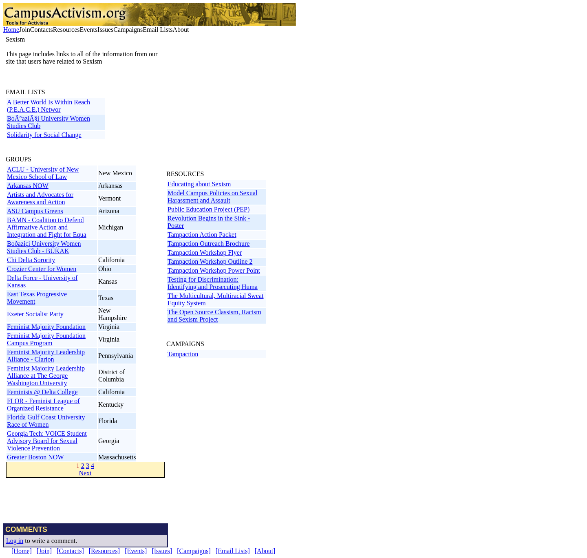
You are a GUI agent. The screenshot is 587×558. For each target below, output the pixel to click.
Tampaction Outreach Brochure (208, 243)
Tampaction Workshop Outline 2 (210, 261)
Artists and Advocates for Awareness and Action (40, 198)
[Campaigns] (194, 550)
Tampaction (183, 354)
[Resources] (104, 550)
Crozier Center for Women (41, 268)
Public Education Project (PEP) (208, 209)
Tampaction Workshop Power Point (214, 270)
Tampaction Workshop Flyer (205, 252)
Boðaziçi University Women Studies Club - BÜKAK (44, 247)
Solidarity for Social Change (44, 134)
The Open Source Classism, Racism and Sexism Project (214, 316)
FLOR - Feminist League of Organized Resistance (43, 404)
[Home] (21, 550)
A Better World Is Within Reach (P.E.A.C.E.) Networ (48, 106)
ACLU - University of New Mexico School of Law (43, 173)
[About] (265, 550)
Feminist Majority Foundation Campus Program (46, 339)
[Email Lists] (233, 550)
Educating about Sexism (199, 184)
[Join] (44, 550)
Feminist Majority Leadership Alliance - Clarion (46, 355)
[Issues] (162, 550)
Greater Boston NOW (35, 457)
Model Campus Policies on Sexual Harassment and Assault (212, 197)
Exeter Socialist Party (35, 314)
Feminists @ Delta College (42, 391)
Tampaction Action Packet (202, 234)
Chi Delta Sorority (31, 259)
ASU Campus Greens (35, 210)
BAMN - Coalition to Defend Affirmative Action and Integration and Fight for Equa (46, 227)
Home (11, 29)
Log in (14, 540)
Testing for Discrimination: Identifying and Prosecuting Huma (213, 283)
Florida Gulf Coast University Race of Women (46, 421)
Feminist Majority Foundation (46, 326)
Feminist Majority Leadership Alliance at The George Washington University (46, 375)
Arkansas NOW (28, 185)
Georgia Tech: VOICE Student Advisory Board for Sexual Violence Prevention (47, 441)
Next (85, 473)
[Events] (136, 550)
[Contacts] (70, 550)
